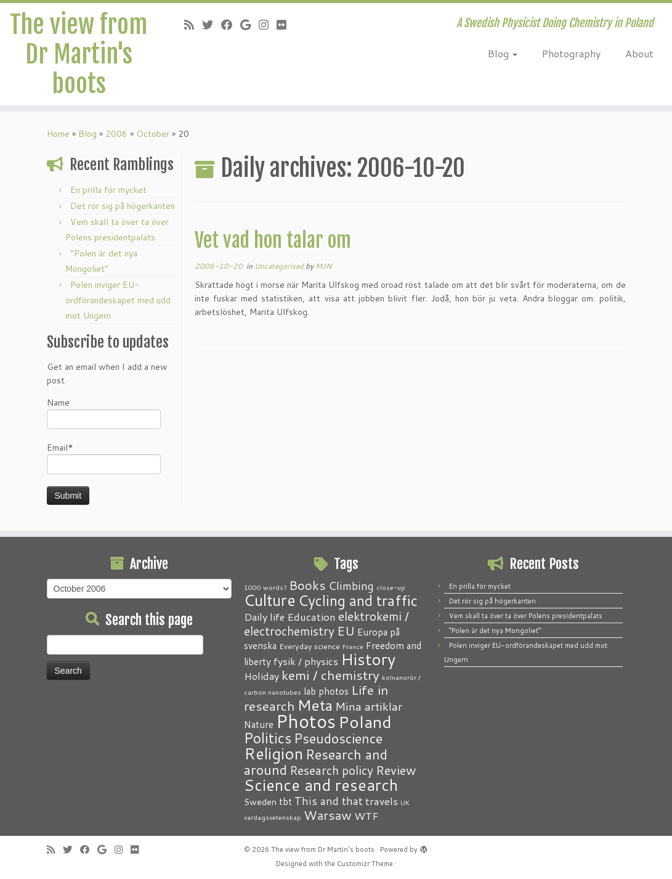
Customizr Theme (365, 864)
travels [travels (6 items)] (381, 800)
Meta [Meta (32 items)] (315, 705)
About (639, 53)
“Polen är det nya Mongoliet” (495, 631)
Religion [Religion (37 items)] (273, 753)
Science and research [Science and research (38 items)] (321, 785)
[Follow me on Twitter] (211, 25)
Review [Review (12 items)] (396, 770)
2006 (116, 134)
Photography (571, 53)
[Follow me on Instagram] (268, 25)
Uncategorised (280, 266)
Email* (104, 457)
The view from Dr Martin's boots (78, 54)
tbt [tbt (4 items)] (285, 801)
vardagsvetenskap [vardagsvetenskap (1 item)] (272, 817)
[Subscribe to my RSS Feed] (193, 25)
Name (104, 412)
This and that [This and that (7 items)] (328, 801)
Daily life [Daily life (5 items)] (264, 617)
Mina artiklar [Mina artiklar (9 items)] (368, 706)
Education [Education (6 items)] (311, 616)
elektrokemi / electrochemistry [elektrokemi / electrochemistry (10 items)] (326, 623)
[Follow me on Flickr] (285, 25)
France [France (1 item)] (352, 646)
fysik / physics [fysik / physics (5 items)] (305, 661)
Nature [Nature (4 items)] (258, 724)
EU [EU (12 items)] (346, 630)
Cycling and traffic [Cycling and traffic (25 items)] (358, 600)
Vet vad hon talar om (273, 240)
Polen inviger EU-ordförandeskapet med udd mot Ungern (118, 300)
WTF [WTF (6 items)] (366, 815)
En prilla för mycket (108, 190)
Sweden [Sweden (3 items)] (260, 802)
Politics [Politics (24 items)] (267, 737)
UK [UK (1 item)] (405, 802)
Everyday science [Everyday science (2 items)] (309, 646)
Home (58, 134)
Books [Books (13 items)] (307, 585)
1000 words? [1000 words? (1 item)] (265, 587)
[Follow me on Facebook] (230, 25)
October (152, 134)
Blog (502, 53)
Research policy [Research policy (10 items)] (331, 770)
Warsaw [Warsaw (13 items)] (328, 815)
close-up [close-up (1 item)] (390, 587)
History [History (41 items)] (368, 659)
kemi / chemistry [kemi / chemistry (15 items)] (330, 675)
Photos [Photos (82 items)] (306, 721)
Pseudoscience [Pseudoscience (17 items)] (338, 738)
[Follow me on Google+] (249, 25)
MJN (323, 266)
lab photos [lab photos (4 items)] (326, 691)
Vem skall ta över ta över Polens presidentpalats (525, 616)
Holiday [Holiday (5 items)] (261, 676)
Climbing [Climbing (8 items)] (351, 586)
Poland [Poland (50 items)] (365, 722)
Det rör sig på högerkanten (122, 206)
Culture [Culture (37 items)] (270, 600)
